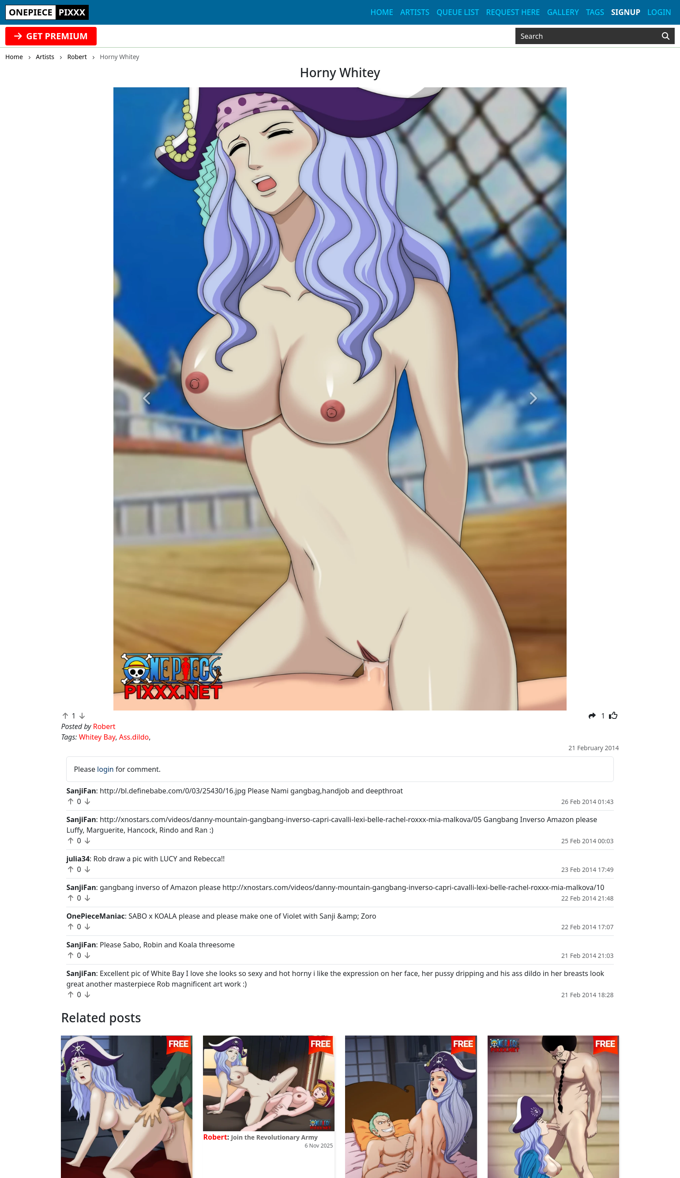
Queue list (457, 12)
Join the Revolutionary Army (274, 1137)
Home (382, 12)
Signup (625, 12)
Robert (215, 1137)
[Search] (666, 36)
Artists (414, 12)
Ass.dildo (134, 737)
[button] (147, 399)
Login (659, 12)
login (105, 769)
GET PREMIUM (51, 36)
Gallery (563, 12)
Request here (513, 12)
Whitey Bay (97, 737)
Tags (595, 12)
